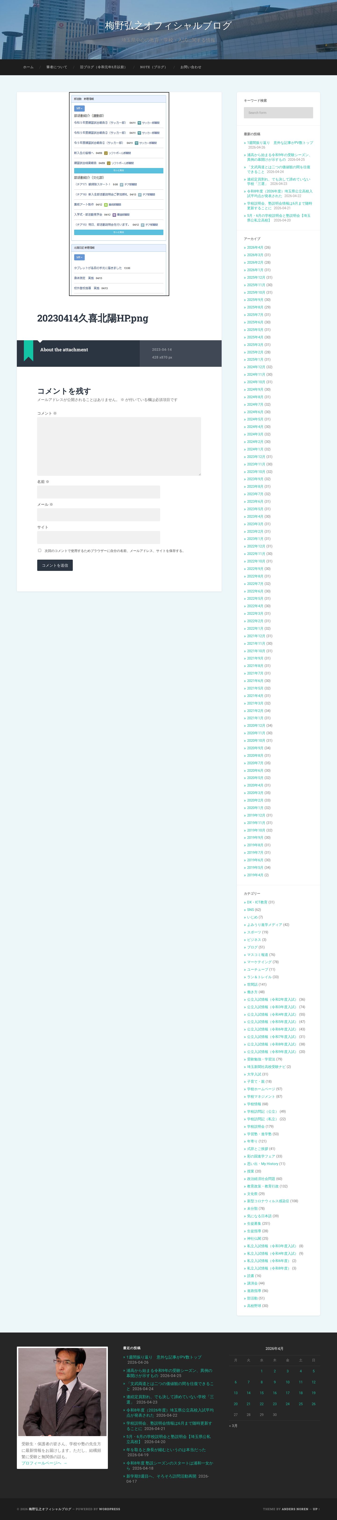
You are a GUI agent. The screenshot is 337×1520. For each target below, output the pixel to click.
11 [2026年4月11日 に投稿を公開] (301, 1382)
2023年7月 (255, 494)
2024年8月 (255, 397)
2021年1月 (255, 718)
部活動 (252, 1298)
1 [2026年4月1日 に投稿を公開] (262, 1371)
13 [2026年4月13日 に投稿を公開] (236, 1393)
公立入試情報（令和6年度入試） (272, 1029)
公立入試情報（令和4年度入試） (272, 1014)
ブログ (252, 947)
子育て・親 (256, 1081)
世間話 (252, 984)
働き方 (252, 992)
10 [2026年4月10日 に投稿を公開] (287, 1382)
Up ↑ (316, 1509)
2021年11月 (256, 643)
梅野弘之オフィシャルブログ (168, 24)
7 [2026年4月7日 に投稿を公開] (248, 1382)
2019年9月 (255, 837)
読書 (250, 1276)
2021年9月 (255, 658)
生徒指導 (254, 1231)
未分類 (252, 1208)
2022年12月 (256, 546)
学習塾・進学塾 (259, 1134)
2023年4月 (255, 516)
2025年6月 (255, 322)
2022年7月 (255, 584)
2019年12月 (256, 815)
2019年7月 (255, 852)
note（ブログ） (154, 67)
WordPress (109, 1509)
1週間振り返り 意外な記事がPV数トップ (282, 143)
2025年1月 (255, 359)
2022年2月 (255, 621)
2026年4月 (255, 247)
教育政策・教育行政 (263, 1186)
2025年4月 (255, 337)
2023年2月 (255, 531)
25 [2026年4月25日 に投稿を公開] (301, 1404)
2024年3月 (255, 434)
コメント (47, 413)
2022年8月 (255, 576)
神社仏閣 (254, 1238)
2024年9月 (255, 389)
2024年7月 (255, 404)
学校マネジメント (261, 1096)
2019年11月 (256, 823)
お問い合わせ (190, 67)
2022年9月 (255, 569)
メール (45, 504)
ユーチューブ (257, 969)
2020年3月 (255, 793)
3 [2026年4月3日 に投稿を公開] (288, 1371)
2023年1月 (255, 539)
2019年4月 (255, 875)
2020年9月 (255, 748)
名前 (43, 482)
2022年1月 (255, 628)
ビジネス (254, 940)
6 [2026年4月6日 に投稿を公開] (236, 1382)
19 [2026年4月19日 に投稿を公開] (313, 1393)
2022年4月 (255, 606)
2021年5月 (255, 688)
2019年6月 (255, 860)
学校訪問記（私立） (263, 1119)
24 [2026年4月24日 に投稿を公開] (287, 1404)
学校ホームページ (261, 1089)
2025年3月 (255, 345)
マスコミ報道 (257, 955)
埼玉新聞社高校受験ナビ (266, 1067)
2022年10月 (256, 561)
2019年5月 (255, 867)
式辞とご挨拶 (257, 1149)
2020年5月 (255, 778)
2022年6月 (255, 591)
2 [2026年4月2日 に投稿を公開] (275, 1371)
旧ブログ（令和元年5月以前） (104, 67)
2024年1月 (255, 449)
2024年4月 (255, 427)
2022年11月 (256, 554)
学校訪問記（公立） (263, 1111)
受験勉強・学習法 (261, 1059)
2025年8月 (255, 307)
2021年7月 (255, 673)
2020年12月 (256, 725)
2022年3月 (255, 613)
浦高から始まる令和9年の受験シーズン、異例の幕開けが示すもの (279, 157)
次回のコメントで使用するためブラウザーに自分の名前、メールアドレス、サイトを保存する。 (115, 551)
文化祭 (252, 1194)
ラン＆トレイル (259, 977)
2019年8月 (255, 845)
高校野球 (254, 1306)
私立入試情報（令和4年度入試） (272, 1253)
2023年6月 (255, 501)
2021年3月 (255, 703)
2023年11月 (256, 464)
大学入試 (254, 1074)
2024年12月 (256, 367)
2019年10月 (256, 830)
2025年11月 (256, 285)
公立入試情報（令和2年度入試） (272, 999)
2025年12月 (256, 277)
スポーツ (254, 932)
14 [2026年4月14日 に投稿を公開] (248, 1393)
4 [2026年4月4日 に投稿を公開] (301, 1371)
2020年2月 (255, 800)
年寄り (252, 1141)
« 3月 (233, 1426)
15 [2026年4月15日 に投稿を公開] (262, 1393)
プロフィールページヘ (44, 1463)
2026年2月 (255, 262)
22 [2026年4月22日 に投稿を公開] (262, 1404)
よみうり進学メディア (264, 925)
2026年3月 (255, 255)
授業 (250, 1171)
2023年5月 (255, 509)
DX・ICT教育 (257, 902)
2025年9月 (255, 300)
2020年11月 (256, 733)
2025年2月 (255, 352)
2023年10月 (256, 472)
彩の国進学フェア (261, 1156)
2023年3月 (255, 524)
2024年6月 (255, 412)
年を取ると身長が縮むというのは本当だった (166, 1449)
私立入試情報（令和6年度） (269, 1261)
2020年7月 (255, 763)
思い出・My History (262, 1164)
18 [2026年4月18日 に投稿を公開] (301, 1393)
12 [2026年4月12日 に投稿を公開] (313, 1382)
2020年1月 (255, 808)
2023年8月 (255, 486)
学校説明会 (256, 1126)
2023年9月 (255, 479)
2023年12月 (256, 457)
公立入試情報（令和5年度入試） (272, 1022)
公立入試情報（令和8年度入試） (272, 1044)
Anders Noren (295, 1509)
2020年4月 (255, 785)
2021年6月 (255, 681)
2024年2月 (255, 442)
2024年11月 (256, 374)
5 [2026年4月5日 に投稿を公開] (314, 1371)
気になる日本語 (259, 1216)
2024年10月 (256, 382)
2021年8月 (255, 666)
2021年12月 (256, 636)
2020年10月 (256, 740)
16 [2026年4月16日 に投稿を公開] (275, 1393)
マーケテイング (259, 962)
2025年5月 (255, 330)
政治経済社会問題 (261, 1179)
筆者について (56, 67)
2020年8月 (255, 755)
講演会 (252, 1283)
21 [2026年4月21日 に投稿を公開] (248, 1404)
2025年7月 (255, 315)
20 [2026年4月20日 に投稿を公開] (236, 1404)
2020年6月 (255, 770)
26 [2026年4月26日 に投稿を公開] (313, 1404)
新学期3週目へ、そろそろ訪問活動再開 (161, 1476)
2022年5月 (255, 598)
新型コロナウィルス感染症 (268, 1201)
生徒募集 (254, 1223)
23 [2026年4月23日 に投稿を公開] (275, 1404)
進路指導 (254, 1291)
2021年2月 (255, 711)
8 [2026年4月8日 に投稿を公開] (262, 1382)
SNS (250, 910)
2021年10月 (256, 651)
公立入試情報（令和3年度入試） (272, 1007)
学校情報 (254, 1104)
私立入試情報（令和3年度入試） (272, 1246)
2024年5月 (255, 419)
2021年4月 (255, 696)
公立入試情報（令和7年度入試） (272, 1037)
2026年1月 (255, 270)
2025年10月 (256, 292)
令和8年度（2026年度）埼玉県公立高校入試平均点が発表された (280, 193)
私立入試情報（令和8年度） (269, 1268)
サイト (42, 527)
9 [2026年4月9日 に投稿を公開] (275, 1382)
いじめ (252, 917)
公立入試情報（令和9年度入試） (272, 1052)
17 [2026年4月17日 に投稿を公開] (287, 1393)
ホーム (28, 67)
